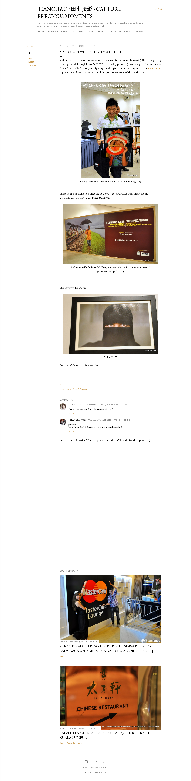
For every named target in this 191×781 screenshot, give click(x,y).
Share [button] (30, 46)
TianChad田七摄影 (77, 420)
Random (31, 65)
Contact (65, 31)
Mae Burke (103, 767)
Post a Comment (74, 743)
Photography (105, 31)
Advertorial (123, 31)
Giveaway (139, 31)
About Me (52, 31)
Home (41, 31)
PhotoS (31, 62)
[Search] (159, 9)
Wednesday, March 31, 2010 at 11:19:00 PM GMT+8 (109, 420)
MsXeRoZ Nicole (77, 404)
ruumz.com (154, 68)
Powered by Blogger (95, 762)
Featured (78, 31)
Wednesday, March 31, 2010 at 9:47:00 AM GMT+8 (108, 405)
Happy (30, 58)
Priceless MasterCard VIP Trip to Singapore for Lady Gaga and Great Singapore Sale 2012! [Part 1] (106, 648)
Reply (71, 414)
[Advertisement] (110, 541)
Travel (90, 31)
